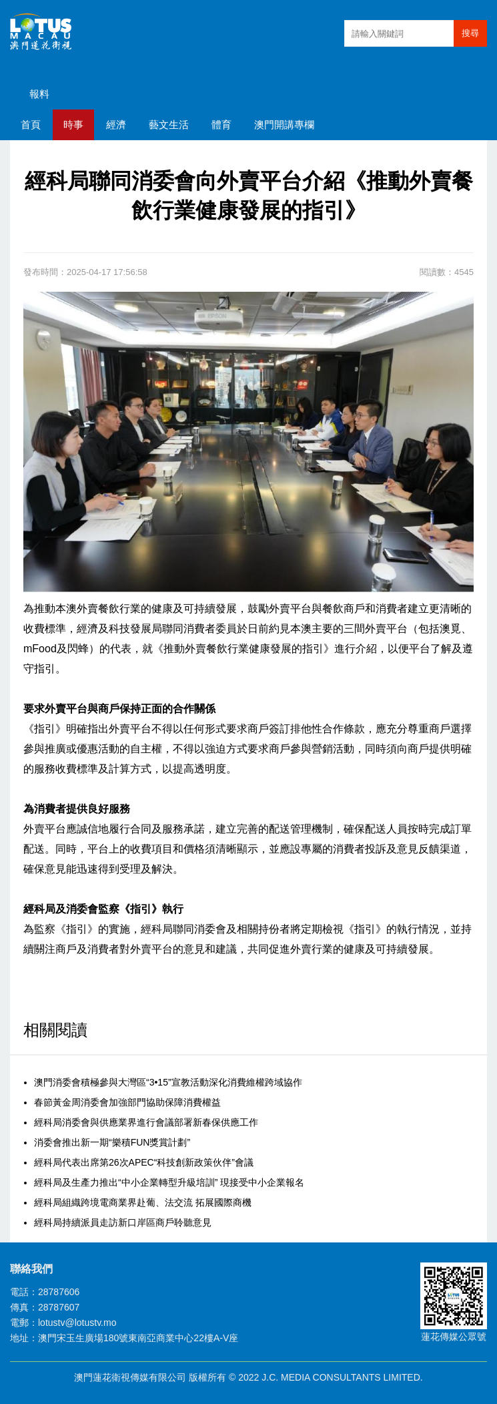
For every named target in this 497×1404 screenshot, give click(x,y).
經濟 (116, 124)
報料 (39, 93)
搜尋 (470, 33)
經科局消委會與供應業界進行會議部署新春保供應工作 (146, 1122)
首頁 (31, 124)
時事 (73, 124)
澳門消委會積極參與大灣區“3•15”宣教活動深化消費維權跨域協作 (168, 1082)
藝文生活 (169, 124)
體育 (221, 124)
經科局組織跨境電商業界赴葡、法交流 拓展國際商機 (143, 1202)
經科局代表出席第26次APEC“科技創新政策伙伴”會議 (144, 1162)
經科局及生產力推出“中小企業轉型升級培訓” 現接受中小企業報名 (169, 1182)
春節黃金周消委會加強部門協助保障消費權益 (127, 1102)
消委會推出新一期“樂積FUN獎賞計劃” (112, 1142)
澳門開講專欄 (284, 124)
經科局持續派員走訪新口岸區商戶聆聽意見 (122, 1222)
